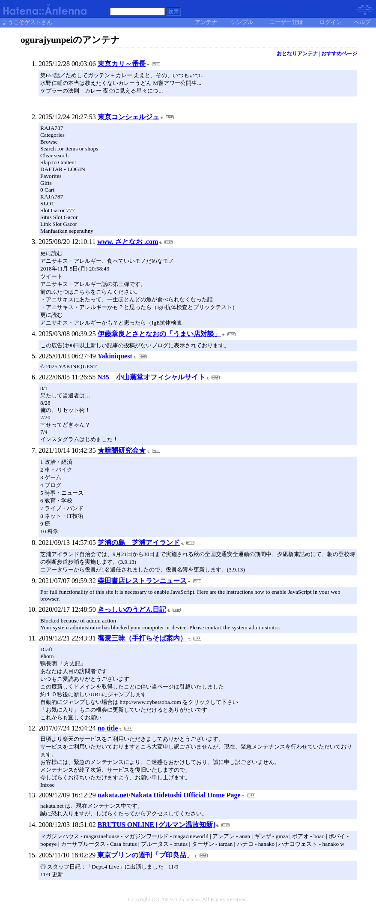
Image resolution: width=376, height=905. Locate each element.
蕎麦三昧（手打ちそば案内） (142, 638)
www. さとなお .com (127, 241)
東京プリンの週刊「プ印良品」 (145, 855)
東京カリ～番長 (122, 63)
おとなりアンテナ (297, 54)
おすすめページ (339, 54)
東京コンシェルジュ (128, 116)
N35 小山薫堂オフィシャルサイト (151, 377)
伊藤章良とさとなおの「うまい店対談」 (159, 333)
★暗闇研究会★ (122, 450)
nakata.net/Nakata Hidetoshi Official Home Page (169, 795)
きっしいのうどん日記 (132, 609)
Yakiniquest (115, 356)
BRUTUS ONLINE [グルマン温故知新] (156, 824)
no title (108, 728)
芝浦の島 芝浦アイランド (139, 542)
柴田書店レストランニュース (142, 580)
